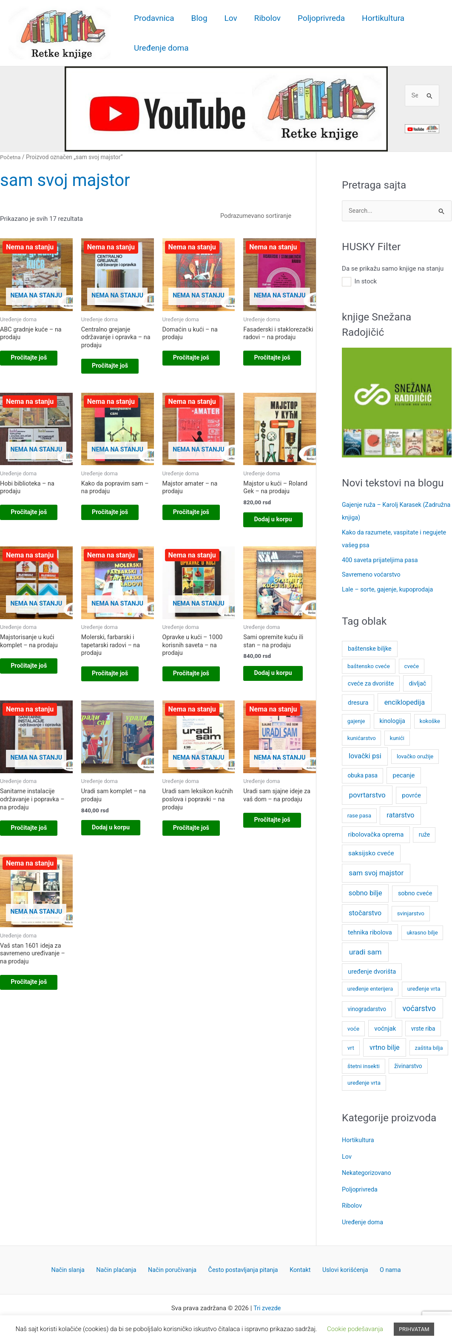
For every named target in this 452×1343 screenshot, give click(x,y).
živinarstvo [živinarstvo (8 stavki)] (408, 1064)
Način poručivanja (175, 1267)
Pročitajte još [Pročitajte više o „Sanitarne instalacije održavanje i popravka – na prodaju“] (36, 857)
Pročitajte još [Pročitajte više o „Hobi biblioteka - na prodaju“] (36, 518)
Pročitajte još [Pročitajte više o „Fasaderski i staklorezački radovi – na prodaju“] (279, 369)
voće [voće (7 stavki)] (353, 1027)
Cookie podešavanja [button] (355, 1329)
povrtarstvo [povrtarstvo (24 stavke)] (367, 793)
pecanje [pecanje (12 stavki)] (404, 774)
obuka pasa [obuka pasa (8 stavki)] (362, 774)
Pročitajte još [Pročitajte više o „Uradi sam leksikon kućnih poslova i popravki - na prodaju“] (198, 857)
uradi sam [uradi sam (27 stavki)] (365, 950)
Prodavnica (154, 18)
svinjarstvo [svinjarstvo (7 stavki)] (410, 912)
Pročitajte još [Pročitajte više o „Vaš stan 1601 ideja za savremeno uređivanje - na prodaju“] (36, 1022)
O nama (381, 1267)
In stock (366, 282)
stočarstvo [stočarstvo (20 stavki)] (365, 911)
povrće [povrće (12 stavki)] (411, 793)
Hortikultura (378, 18)
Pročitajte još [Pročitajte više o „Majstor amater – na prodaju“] (198, 518)
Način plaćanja (123, 1267)
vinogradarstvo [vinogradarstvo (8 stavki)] (366, 1007)
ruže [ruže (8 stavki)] (424, 833)
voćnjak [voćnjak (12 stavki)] (385, 1027)
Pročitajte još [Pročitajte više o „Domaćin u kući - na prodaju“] (198, 361)
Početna (11, 157)
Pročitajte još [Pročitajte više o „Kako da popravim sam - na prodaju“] (117, 518)
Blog (198, 18)
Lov (228, 18)
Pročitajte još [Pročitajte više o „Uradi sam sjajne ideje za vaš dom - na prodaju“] (279, 848)
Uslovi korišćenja (339, 1267)
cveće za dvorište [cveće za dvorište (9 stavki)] (371, 681)
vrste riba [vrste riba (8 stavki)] (423, 1026)
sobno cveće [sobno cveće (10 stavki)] (415, 891)
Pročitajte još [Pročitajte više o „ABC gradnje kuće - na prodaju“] (36, 361)
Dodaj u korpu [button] (271, 530)
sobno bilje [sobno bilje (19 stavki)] (365, 891)
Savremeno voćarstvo (372, 573)
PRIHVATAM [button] (414, 1329)
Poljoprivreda (317, 18)
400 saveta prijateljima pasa (381, 559)
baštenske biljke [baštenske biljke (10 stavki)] (370, 647)
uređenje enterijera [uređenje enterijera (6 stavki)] (370, 987)
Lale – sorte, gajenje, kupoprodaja (389, 588)
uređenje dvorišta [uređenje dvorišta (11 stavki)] (372, 970)
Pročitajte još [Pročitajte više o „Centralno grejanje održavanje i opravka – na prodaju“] (117, 369)
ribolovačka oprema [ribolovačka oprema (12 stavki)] (376, 833)
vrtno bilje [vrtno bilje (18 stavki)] (385, 1046)
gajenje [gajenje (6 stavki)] (356, 719)
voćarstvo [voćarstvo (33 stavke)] (418, 1006)
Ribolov (264, 18)
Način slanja (77, 1267)
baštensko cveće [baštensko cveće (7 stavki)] (368, 664)
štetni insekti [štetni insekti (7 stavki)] (363, 1064)
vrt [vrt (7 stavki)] (350, 1046)
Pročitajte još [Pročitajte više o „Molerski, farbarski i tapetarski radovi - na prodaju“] (117, 692)
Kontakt (298, 1267)
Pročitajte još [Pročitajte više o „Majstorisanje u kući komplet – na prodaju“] (36, 683)
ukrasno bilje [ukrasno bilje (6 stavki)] (422, 931)
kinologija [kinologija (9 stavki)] (392, 719)
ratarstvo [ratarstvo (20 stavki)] (400, 813)
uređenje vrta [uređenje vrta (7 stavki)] (424, 987)
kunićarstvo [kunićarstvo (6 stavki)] (361, 736)
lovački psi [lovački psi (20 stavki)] (365, 754)
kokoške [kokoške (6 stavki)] (430, 719)
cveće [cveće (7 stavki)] (411, 664)
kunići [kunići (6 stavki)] (397, 736)
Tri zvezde (267, 1305)
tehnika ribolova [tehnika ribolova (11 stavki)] (370, 930)
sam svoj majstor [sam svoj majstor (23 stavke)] (376, 871)
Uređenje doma (161, 48)
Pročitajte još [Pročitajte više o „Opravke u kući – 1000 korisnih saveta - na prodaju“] (198, 691)
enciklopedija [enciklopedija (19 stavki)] (404, 701)
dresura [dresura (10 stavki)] (358, 701)
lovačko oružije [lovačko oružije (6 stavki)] (415, 755)
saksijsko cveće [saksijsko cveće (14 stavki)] (371, 851)
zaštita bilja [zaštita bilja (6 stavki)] (429, 1046)
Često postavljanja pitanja (244, 1267)
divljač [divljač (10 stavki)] (417, 682)
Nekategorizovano (367, 1170)
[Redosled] (264, 216)
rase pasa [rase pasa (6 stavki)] (359, 814)
